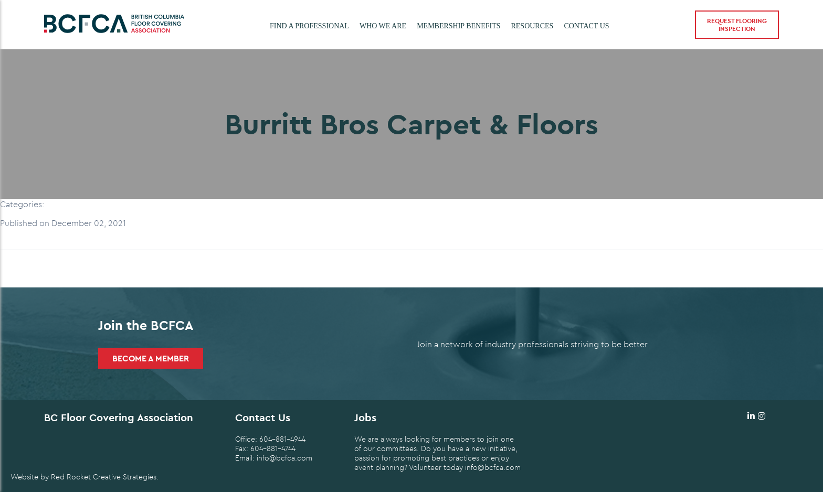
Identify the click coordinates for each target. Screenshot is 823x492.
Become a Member (150, 358)
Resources (532, 26)
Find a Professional (309, 26)
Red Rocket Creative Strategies (103, 477)
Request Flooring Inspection (737, 25)
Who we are (383, 26)
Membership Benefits (458, 26)
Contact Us (586, 26)
